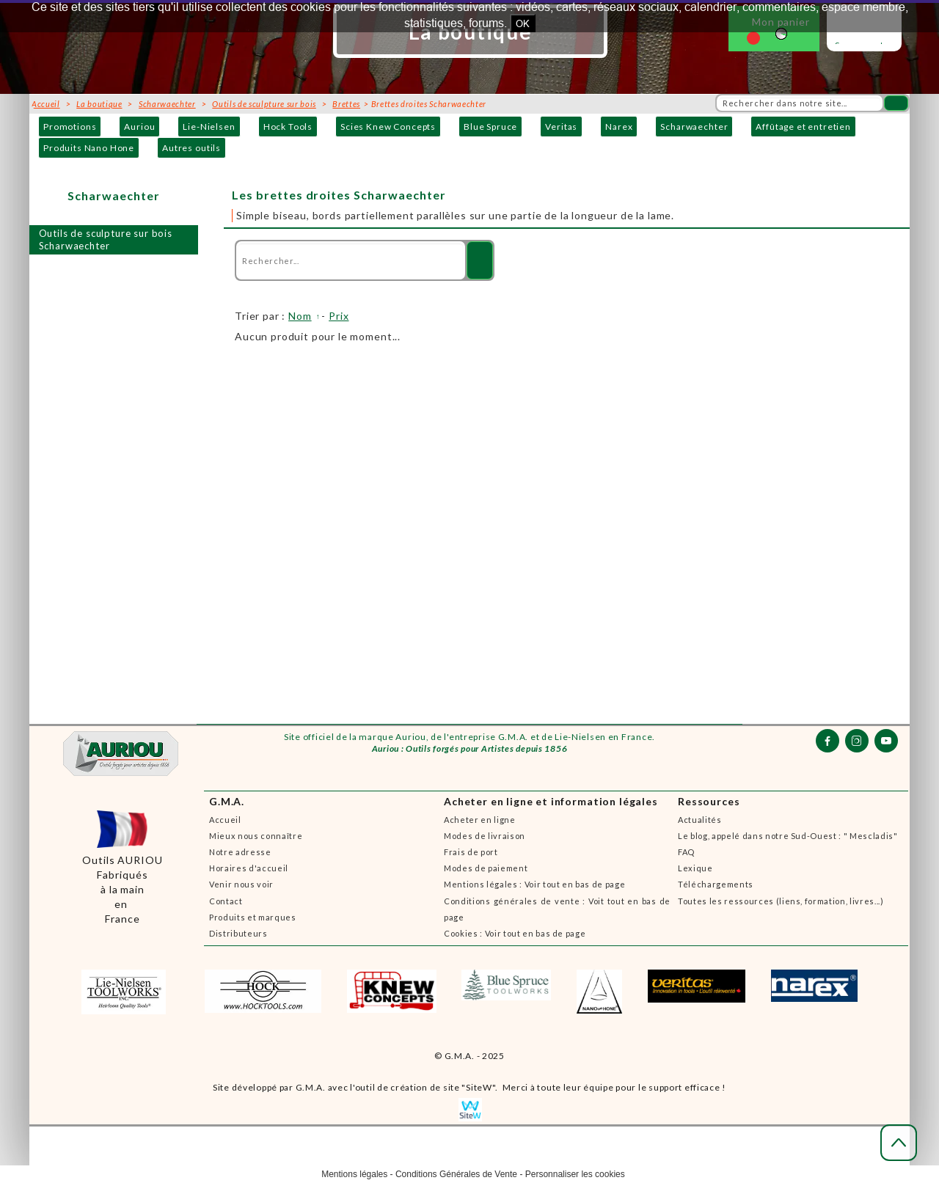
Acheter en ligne (480, 819)
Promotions (69, 126)
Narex (618, 126)
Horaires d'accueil (248, 868)
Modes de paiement (485, 868)
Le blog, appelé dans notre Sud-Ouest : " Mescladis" (788, 835)
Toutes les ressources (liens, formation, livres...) (781, 901)
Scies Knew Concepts (388, 126)
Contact (226, 901)
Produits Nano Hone (88, 147)
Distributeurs (238, 933)
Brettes (346, 104)
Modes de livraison (484, 835)
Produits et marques (252, 917)
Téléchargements (715, 884)
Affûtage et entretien (803, 126)
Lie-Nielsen (209, 126)
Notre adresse (240, 852)
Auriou (139, 126)
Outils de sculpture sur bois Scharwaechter (106, 239)
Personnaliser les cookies (575, 1174)
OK (523, 23)
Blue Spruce (490, 126)
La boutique (99, 104)
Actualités (700, 819)
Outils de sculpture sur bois (263, 104)
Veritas (561, 126)
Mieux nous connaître (255, 835)
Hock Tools (288, 126)
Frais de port (471, 852)
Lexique (695, 868)
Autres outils (191, 147)
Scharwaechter (694, 126)
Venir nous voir (241, 884)
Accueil (225, 819)
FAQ (686, 852)
